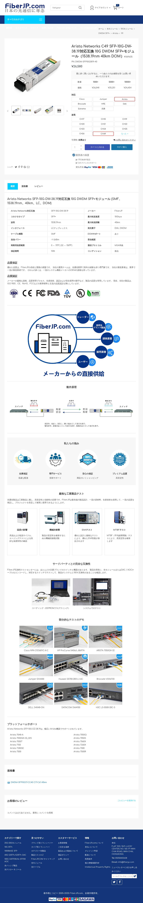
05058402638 (121, 858)
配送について (90, 855)
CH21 (103, 124)
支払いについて (91, 847)
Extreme (82, 109)
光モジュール (36, 863)
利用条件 (88, 859)
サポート (34, 28)
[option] (16, 111)
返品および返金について (68, 851)
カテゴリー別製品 (38, 851)
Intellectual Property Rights (97, 867)
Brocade (82, 104)
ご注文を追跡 (63, 847)
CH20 (81, 124)
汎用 (103, 109)
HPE (103, 104)
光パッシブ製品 (10, 866)
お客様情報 (62, 843)
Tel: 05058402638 (88, 28)
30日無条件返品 (84, 160)
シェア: (10, 167)
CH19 (124, 119)
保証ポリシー (63, 855)
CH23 (81, 129)
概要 (13, 186)
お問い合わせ (47, 28)
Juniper (103, 99)
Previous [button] (8, 111)
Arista (124, 99)
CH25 (124, 129)
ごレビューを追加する (127, 800)
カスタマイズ (21, 28)
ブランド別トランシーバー (42, 843)
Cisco (81, 99)
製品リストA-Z (37, 855)
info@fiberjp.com (126, 862)
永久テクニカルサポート (87, 163)
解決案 (9, 28)
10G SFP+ (8, 847)
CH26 (81, 134)
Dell (124, 104)
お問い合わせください (125, 140)
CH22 (124, 124)
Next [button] (66, 111)
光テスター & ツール (12, 870)
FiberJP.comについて (67, 28)
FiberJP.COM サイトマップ (43, 859)
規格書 (25, 186)
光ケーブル (35, 867)
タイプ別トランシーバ (40, 847)
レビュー (38, 186)
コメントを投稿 (46, 813)
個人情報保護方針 (92, 863)
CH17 (82, 119)
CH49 (103, 134)
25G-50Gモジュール (12, 843)
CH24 (103, 129)
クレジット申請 (91, 851)
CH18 (103, 119)
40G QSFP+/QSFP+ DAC (15, 855)
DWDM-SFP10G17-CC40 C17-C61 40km (29, 782)
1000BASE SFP (10, 851)
